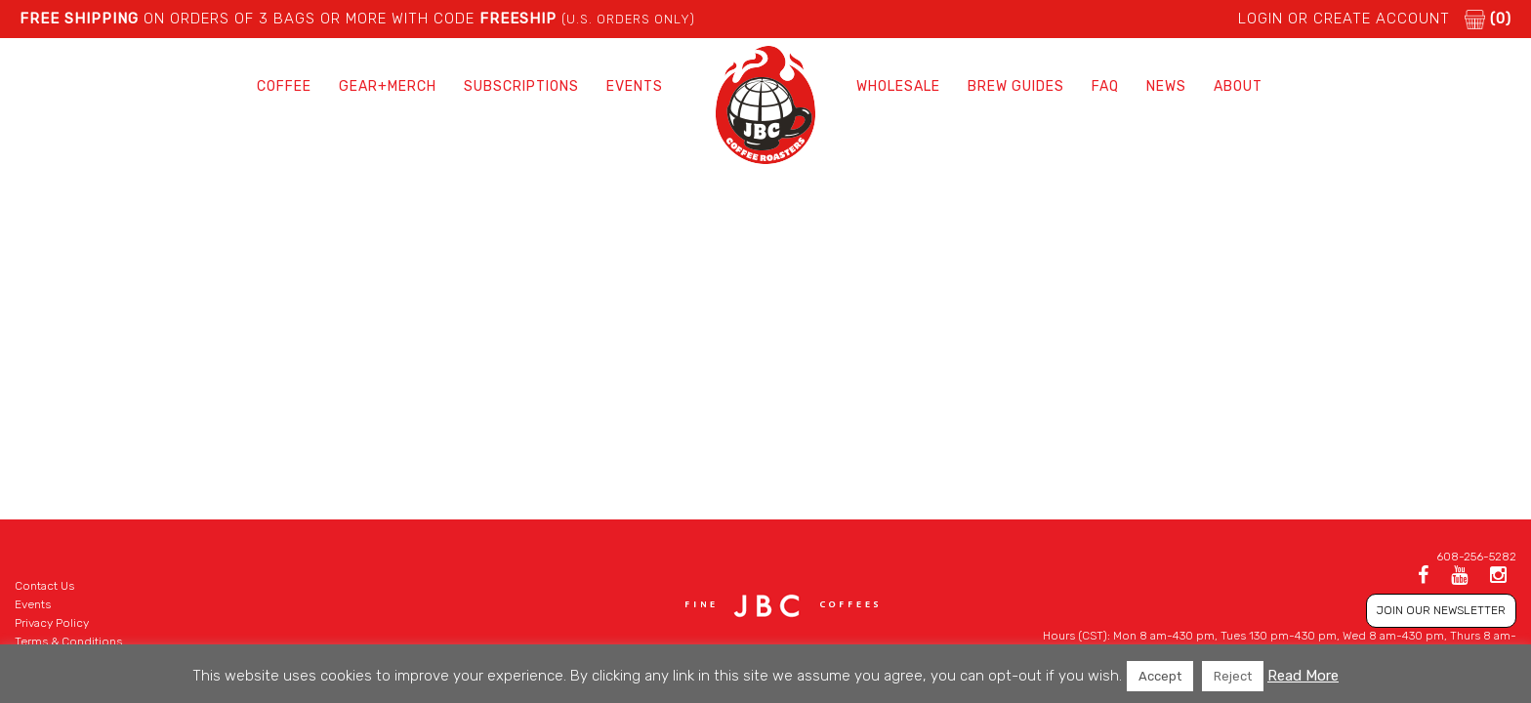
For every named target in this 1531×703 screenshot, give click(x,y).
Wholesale (898, 86)
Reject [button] (1233, 676)
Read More (1303, 675)
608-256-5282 (1476, 556)
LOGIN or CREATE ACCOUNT (1344, 18)
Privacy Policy (52, 623)
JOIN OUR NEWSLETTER (1441, 610)
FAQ (1105, 86)
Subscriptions (521, 86)
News (1166, 86)
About (1238, 86)
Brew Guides (1016, 86)
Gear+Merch (387, 86)
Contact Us (44, 586)
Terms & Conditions (68, 641)
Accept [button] (1159, 676)
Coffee (284, 86)
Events (634, 86)
